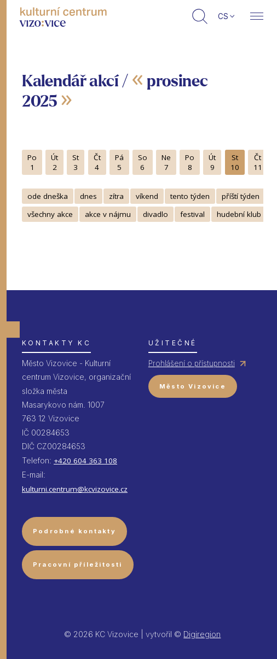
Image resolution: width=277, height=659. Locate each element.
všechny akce (50, 214)
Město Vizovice (192, 386)
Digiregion (202, 634)
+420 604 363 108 (85, 461)
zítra (116, 196)
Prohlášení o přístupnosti (191, 363)
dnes (88, 196)
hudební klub (239, 214)
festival (192, 214)
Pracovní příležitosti (78, 564)
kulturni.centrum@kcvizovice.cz (75, 489)
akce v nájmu (108, 214)
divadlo (155, 214)
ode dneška (47, 196)
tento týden (190, 196)
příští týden (240, 196)
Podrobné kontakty (74, 531)
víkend (147, 196)
